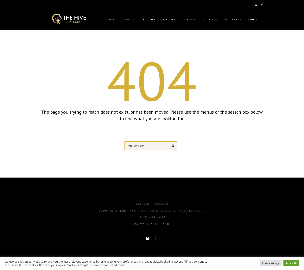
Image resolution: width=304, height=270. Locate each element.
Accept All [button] (291, 263)
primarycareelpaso (152, 224)
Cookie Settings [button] (270, 263)
